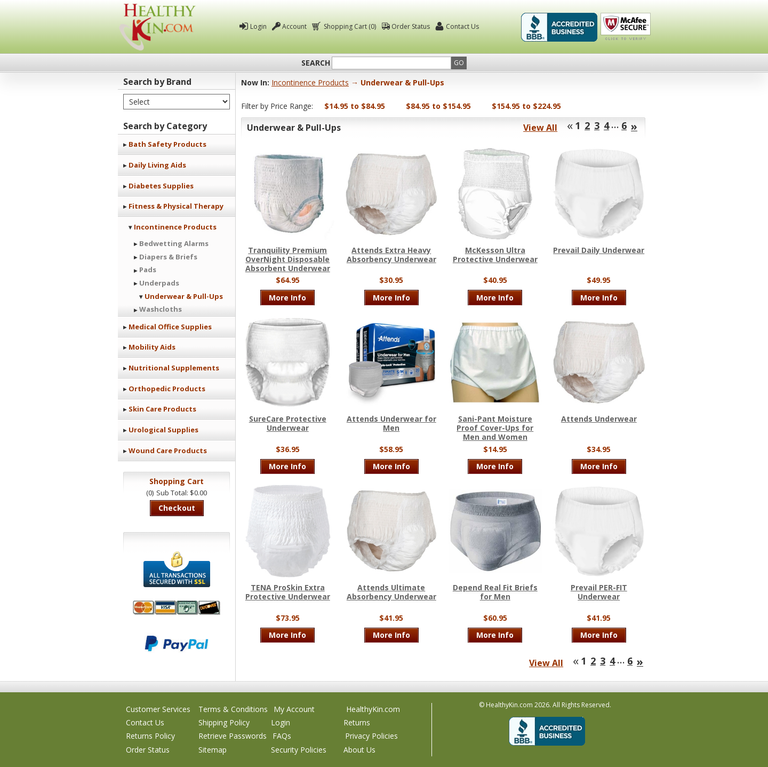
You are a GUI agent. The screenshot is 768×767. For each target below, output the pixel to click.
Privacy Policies (371, 736)
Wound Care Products (168, 450)
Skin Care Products (162, 409)
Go (459, 62)
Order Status (410, 26)
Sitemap (212, 750)
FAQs (282, 736)
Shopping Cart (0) (349, 26)
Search (315, 63)
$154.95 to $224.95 (526, 106)
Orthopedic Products (167, 388)
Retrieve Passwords (232, 736)
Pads (147, 269)
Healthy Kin (157, 27)
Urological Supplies (163, 429)
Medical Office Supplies (170, 326)
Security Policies (298, 750)
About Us (359, 750)
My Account (294, 709)
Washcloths (160, 309)
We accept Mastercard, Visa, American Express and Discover (176, 607)
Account (294, 26)
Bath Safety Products (167, 144)
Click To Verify (626, 27)
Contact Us (462, 26)
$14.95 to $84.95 (354, 106)
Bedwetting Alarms (174, 243)
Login (258, 26)
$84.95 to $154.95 (438, 106)
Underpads (159, 283)
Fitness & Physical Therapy (176, 206)
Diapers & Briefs (168, 257)
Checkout (176, 508)
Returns (356, 722)
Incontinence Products (175, 227)
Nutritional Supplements (174, 368)
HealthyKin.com (373, 709)
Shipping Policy (224, 722)
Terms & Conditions (233, 709)
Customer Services (158, 709)
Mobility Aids (152, 347)
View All (540, 127)
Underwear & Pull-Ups (184, 296)
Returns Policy (150, 736)
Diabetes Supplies (161, 186)
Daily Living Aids (157, 165)
